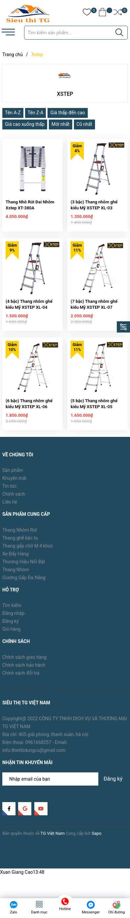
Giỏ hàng (11, 635)
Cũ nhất (84, 124)
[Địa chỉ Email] (65, 785)
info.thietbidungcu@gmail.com (33, 756)
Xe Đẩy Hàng (15, 559)
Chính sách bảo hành (23, 671)
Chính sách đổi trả (20, 679)
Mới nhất (60, 124)
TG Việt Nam (53, 839)
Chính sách (13, 500)
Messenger (91, 912)
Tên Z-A (36, 112)
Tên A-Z (13, 112)
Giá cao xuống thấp (25, 124)
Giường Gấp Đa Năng (24, 583)
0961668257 (38, 748)
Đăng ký (10, 627)
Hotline (65, 909)
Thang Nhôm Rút (19, 536)
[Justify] (119, 32)
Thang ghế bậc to (20, 544)
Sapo (97, 839)
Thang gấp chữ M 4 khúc (27, 551)
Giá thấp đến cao (67, 112)
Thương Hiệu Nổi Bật (23, 567)
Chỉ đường (116, 912)
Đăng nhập (13, 619)
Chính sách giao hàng (24, 663)
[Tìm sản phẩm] (75, 32)
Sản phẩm (12, 476)
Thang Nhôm (15, 575)
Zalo (13, 912)
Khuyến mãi (14, 484)
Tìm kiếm (11, 611)
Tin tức (9, 492)
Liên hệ (9, 508)
